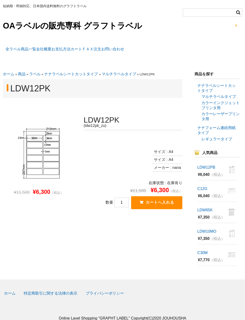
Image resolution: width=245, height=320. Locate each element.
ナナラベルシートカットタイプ (71, 66)
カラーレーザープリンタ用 (220, 108)
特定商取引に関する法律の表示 (50, 285)
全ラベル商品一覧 (24, 46)
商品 (22, 66)
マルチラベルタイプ (119, 66)
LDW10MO (206, 223)
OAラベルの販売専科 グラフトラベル (72, 25)
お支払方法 (86, 46)
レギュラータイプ (216, 131)
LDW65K (205, 202)
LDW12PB (206, 159)
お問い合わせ (171, 46)
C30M (202, 245)
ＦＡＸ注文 (139, 46)
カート (113, 46)
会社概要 (58, 46)
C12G (202, 181)
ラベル (35, 66)
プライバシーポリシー (105, 285)
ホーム (8, 66)
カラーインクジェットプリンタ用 (220, 97)
